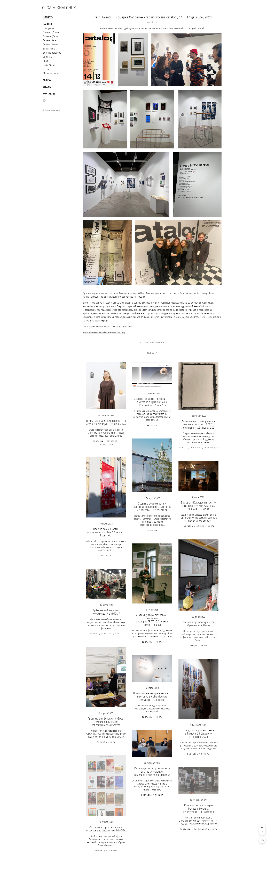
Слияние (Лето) (50, 36)
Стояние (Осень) (51, 32)
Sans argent (49, 48)
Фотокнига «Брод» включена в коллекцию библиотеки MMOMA (106, 829)
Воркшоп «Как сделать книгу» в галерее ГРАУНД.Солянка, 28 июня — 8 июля (198, 506)
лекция (201, 526)
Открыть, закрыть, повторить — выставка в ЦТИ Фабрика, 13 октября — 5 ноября (152, 402)
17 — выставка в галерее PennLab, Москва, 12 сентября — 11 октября (198, 809)
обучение (112, 441)
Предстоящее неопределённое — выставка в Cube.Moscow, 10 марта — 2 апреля (152, 696)
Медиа (47, 80)
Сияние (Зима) (50, 44)
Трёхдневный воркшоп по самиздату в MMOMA (106, 612)
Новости (48, 17)
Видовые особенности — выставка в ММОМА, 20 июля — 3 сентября (106, 532)
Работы (47, 24)
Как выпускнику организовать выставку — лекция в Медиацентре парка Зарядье (152, 771)
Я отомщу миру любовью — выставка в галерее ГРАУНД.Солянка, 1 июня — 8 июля (152, 619)
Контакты (49, 93)
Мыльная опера (51, 73)
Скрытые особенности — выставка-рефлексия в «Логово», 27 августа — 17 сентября (152, 507)
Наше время (49, 65)
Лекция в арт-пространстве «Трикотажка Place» (198, 624)
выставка (98, 441)
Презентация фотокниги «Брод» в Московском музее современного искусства (106, 722)
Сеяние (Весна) (50, 40)
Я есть (46, 69)
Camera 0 (47, 56)
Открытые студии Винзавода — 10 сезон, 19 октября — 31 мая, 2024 (106, 422)
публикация (101, 851)
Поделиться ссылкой (154, 342)
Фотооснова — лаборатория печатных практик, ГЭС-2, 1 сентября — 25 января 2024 (198, 424)
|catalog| (104, 332)
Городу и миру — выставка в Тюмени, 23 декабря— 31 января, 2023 (198, 733)
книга (211, 526)
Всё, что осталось (52, 52)
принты (183, 448)
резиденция (106, 444)
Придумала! (49, 28)
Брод (45, 60)
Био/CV (47, 86)
